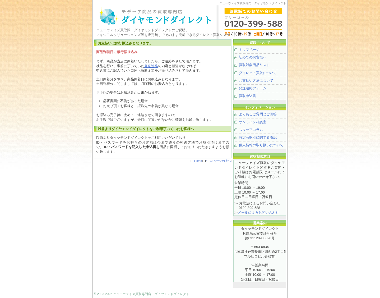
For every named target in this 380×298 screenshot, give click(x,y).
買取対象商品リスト (254, 65)
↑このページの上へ (218, 160)
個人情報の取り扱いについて (261, 145)
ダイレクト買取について (258, 73)
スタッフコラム (251, 130)
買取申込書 (247, 96)
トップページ (249, 50)
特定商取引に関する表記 (258, 137)
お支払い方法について (256, 80)
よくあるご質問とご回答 (258, 114)
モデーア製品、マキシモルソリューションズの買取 (160, 15)
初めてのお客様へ (252, 57)
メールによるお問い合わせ (258, 212)
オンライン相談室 (252, 122)
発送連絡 (151, 66)
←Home (196, 160)
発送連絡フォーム (252, 88)
